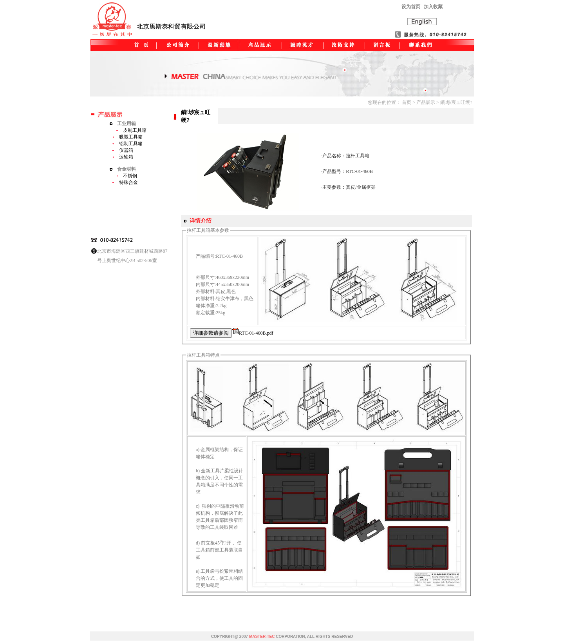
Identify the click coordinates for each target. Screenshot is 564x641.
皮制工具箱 (131, 130)
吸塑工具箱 (127, 137)
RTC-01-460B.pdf (256, 333)
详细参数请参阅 (211, 333)
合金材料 (123, 169)
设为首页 (410, 6)
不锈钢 (126, 175)
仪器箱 (122, 150)
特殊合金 (125, 182)
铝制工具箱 (127, 143)
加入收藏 (433, 6)
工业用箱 (123, 123)
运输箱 (122, 157)
